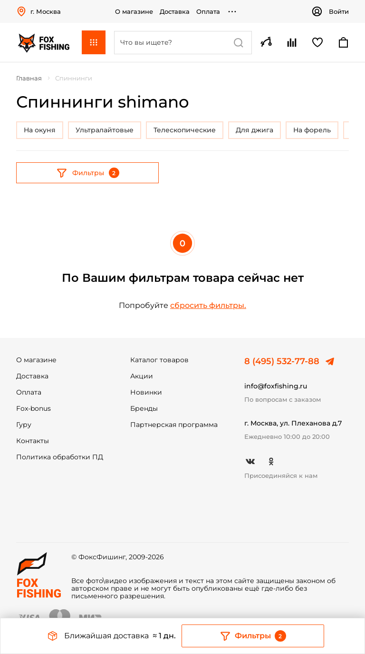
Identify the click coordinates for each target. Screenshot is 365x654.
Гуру (23, 424)
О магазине (134, 11)
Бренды (144, 408)
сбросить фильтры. (208, 305)
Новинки (146, 392)
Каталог (93, 42)
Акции (141, 376)
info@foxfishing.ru (275, 386)
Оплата (208, 11)
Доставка (175, 11)
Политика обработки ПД (59, 457)
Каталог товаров (159, 360)
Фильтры (87, 172)
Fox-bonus (33, 408)
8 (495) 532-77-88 (281, 361)
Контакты (32, 440)
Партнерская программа (174, 424)
